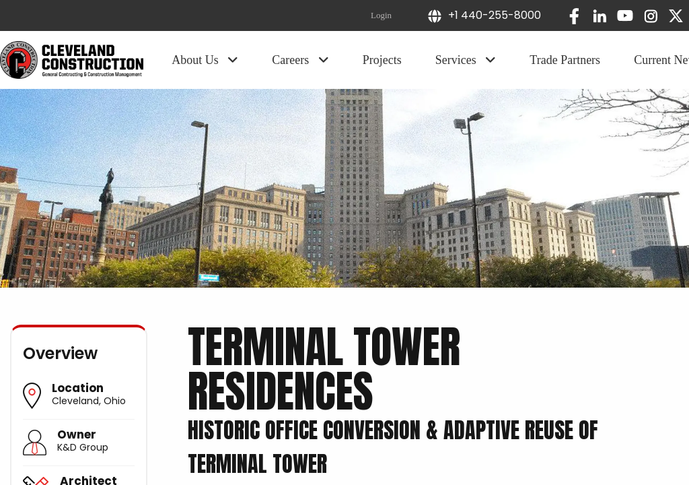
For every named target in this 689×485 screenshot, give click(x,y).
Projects (382, 60)
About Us (205, 60)
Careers (300, 60)
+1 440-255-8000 (484, 15)
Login (381, 15)
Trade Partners (565, 60)
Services (465, 60)
